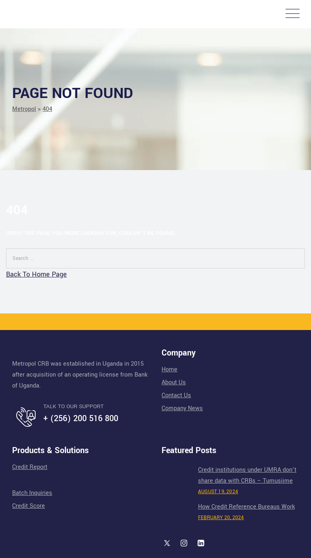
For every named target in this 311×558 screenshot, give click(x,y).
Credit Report (29, 467)
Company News (182, 408)
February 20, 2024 (221, 517)
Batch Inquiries (32, 493)
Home (169, 369)
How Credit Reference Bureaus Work (246, 507)
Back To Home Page (36, 274)
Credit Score (28, 506)
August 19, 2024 (218, 491)
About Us (174, 382)
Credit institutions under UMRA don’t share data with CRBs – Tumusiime (247, 475)
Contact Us (176, 395)
